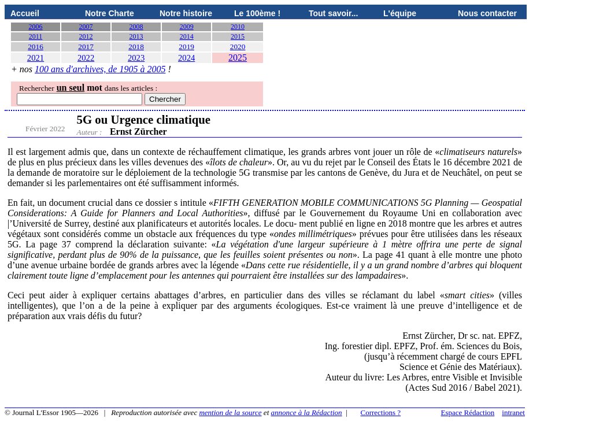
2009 (187, 27)
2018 (136, 46)
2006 (36, 27)
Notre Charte (109, 13)
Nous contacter (487, 13)
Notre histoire (186, 13)
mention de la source (230, 412)
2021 (35, 57)
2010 (238, 27)
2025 (237, 57)
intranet (513, 412)
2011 (36, 36)
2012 (86, 36)
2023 (136, 57)
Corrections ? (380, 412)
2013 (136, 36)
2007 (86, 27)
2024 (186, 57)
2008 (136, 27)
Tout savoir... (333, 13)
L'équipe (399, 13)
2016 (35, 46)
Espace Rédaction (468, 412)
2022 (85, 57)
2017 (86, 46)
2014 (187, 36)
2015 (238, 36)
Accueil (24, 13)
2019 (186, 46)
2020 (238, 46)
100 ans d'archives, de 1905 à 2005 (100, 69)
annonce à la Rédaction (306, 412)
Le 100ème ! (257, 13)
